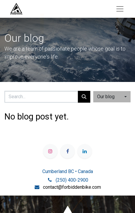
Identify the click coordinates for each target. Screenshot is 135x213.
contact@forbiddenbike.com (72, 187)
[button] (112, 96)
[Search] (84, 97)
